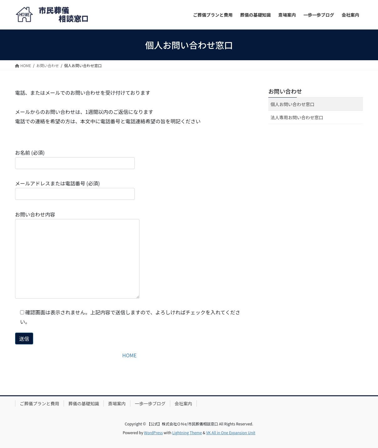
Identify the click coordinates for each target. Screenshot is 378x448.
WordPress (153, 432)
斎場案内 (117, 403)
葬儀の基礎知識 (83, 403)
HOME (129, 355)
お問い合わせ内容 (77, 255)
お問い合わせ (285, 91)
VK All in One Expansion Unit (230, 432)
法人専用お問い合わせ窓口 (296, 117)
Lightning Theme (187, 432)
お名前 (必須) (75, 159)
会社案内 (183, 403)
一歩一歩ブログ (150, 403)
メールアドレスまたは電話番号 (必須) (75, 189)
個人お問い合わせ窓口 (292, 104)
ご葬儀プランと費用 (39, 403)
